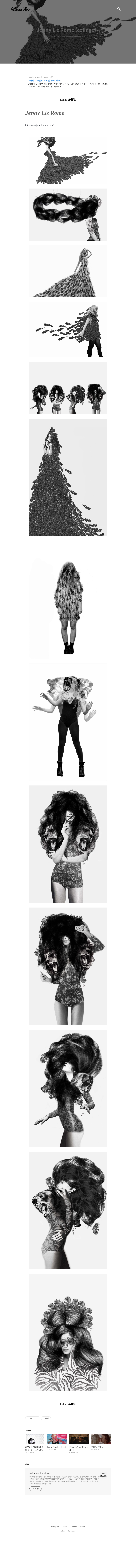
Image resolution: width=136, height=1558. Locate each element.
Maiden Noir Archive (39, 1473)
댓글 (28, 1464)
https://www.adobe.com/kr (39, 77)
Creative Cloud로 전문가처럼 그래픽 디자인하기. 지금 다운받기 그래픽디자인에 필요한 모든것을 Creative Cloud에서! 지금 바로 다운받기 (68, 85)
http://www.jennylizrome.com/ (39, 125)
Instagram (55, 1526)
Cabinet (74, 1526)
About (82, 1526)
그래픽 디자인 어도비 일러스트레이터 (45, 80)
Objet (65, 1526)
